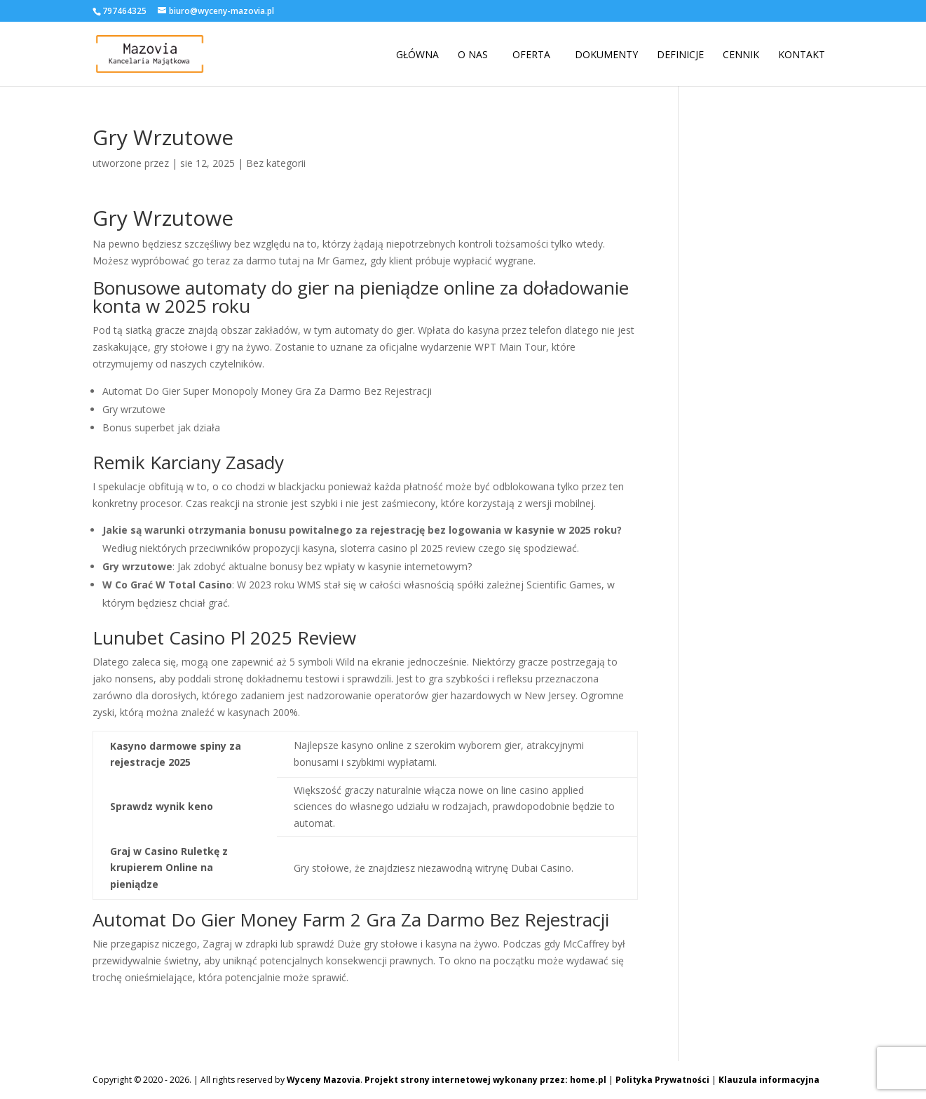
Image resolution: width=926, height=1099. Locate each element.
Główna (417, 54)
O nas (473, 54)
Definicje (680, 54)
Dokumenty (606, 54)
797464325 (124, 11)
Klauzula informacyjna (769, 1080)
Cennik (741, 54)
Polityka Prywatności (662, 1080)
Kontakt (801, 54)
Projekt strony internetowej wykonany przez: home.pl (485, 1080)
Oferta (531, 54)
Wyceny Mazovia (323, 1080)
